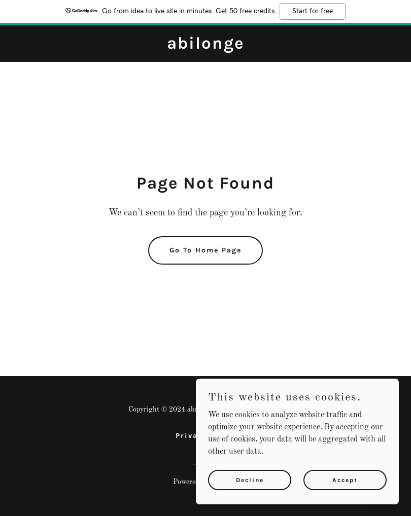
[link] (205, 47)
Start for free (312, 11)
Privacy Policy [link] (206, 435)
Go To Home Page (205, 250)
